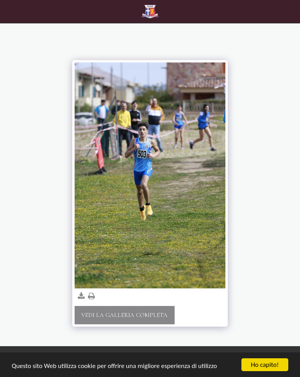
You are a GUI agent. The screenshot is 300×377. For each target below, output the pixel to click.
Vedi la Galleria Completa (124, 314)
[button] (8, 11)
